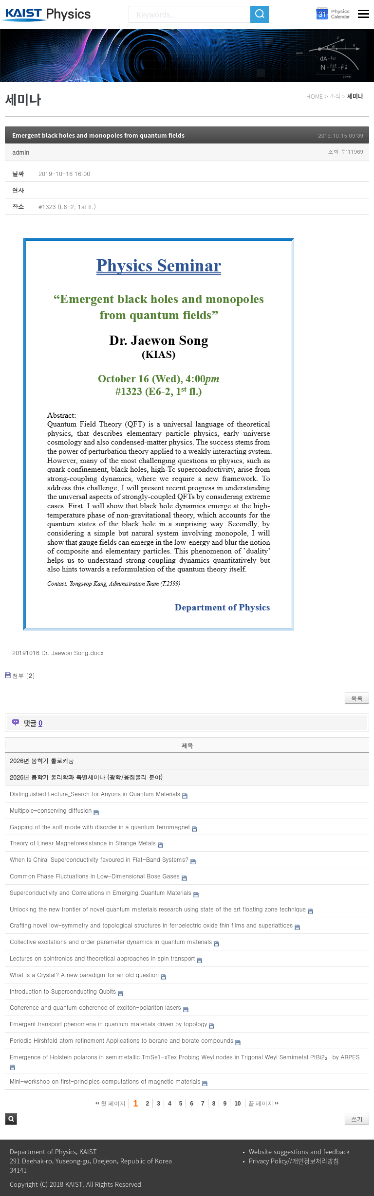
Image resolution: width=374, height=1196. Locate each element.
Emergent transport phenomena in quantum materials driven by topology (108, 1023)
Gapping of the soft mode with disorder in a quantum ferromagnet (100, 826)
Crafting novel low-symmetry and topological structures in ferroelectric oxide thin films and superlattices (151, 925)
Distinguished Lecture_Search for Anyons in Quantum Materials (95, 793)
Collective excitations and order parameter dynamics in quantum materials (111, 941)
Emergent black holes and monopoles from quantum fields (98, 135)
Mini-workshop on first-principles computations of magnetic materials (105, 1081)
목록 (357, 698)
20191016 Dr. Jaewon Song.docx (58, 652)
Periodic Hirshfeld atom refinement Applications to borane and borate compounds (121, 1040)
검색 (11, 1119)
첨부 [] (23, 675)
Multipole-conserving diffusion (51, 810)
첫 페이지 (110, 1103)
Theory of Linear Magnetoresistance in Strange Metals (83, 843)
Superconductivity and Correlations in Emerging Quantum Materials (100, 892)
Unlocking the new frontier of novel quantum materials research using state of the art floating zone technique (158, 909)
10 (237, 1103)
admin (20, 152)
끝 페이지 (263, 1103)
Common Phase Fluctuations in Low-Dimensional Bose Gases (95, 876)
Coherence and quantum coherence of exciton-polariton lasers (95, 1007)
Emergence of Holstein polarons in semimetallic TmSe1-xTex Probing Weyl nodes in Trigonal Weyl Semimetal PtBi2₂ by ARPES (184, 1057)
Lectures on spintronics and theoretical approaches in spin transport (102, 958)
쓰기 (357, 1119)
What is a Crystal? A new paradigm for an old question (84, 974)
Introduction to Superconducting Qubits (63, 991)
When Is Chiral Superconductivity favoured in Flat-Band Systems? (99, 859)
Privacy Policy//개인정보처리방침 (294, 1160)
